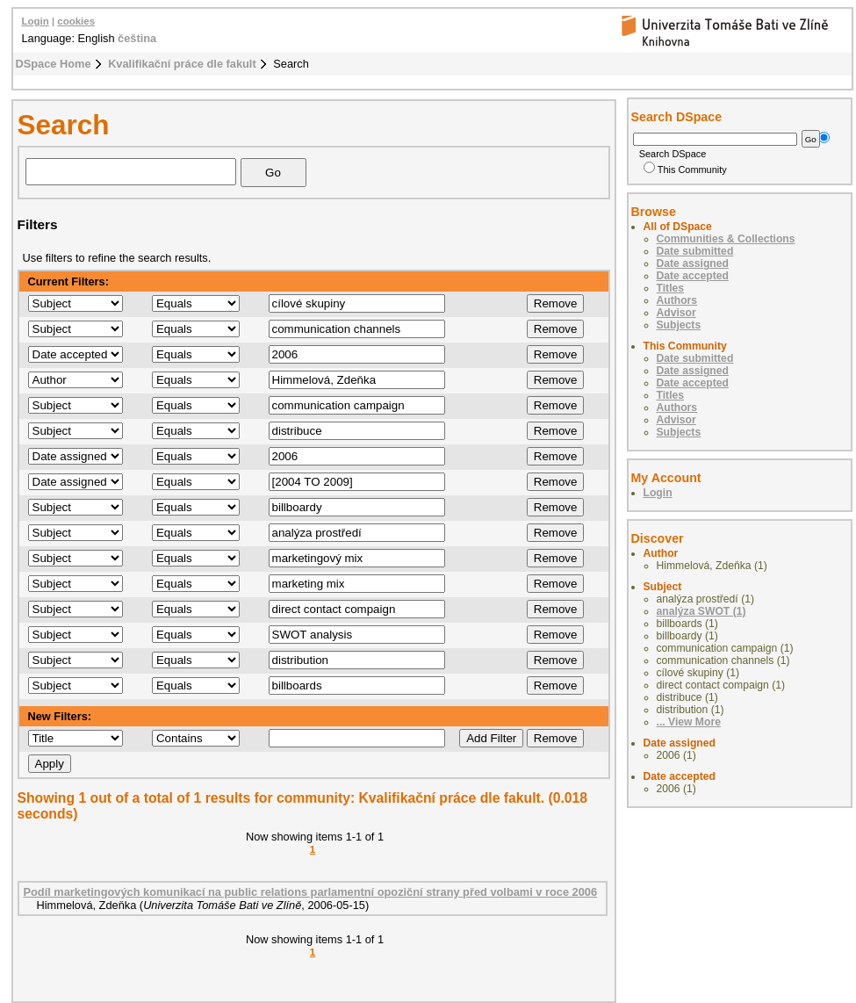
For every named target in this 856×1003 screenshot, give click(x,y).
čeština (137, 38)
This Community (685, 169)
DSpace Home (53, 63)
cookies (76, 21)
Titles (671, 288)
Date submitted (695, 251)
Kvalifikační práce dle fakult (182, 63)
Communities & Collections (726, 239)
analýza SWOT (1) (701, 611)
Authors (677, 300)
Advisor (676, 313)
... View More (689, 722)
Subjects (679, 325)
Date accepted (693, 276)
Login (35, 21)
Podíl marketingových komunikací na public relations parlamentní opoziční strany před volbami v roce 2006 (311, 891)
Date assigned (693, 263)
